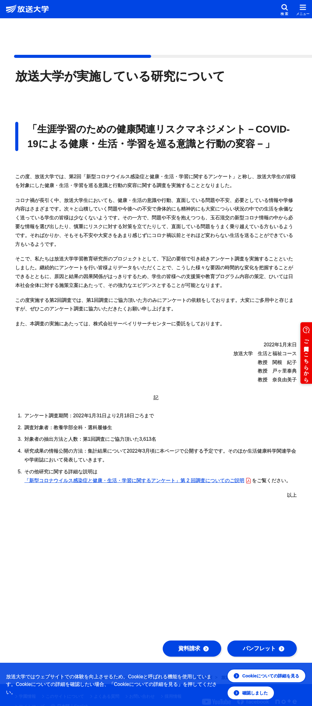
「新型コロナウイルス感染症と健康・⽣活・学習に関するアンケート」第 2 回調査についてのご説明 (137, 480)
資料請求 (193, 648)
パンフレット (263, 648)
